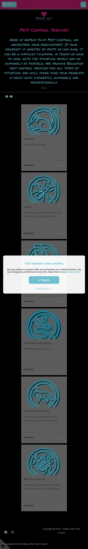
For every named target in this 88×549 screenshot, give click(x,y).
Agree (44, 280)
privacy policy (73, 271)
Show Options (44, 288)
